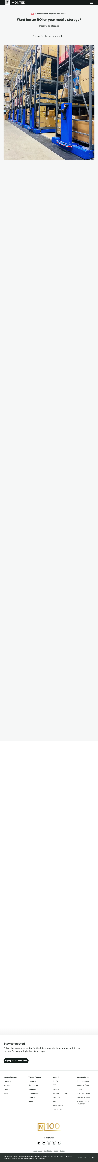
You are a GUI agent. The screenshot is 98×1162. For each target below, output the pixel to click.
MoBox (62, 1151)
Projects (7, 1089)
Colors (79, 1089)
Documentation (83, 1081)
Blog (32, 13)
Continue (91, 1157)
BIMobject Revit (83, 1093)
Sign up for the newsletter (16, 1061)
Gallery (7, 1093)
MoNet (56, 1151)
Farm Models (33, 1093)
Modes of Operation (85, 1085)
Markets (7, 1085)
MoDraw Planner (83, 1097)
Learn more (82, 1157)
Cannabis (32, 1089)
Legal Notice (48, 1151)
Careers (56, 1089)
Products (7, 1081)
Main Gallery (58, 1105)
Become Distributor (61, 1093)
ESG (54, 1085)
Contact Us (57, 1109)
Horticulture (33, 1085)
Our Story (57, 1081)
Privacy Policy (38, 1151)
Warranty (56, 1097)
